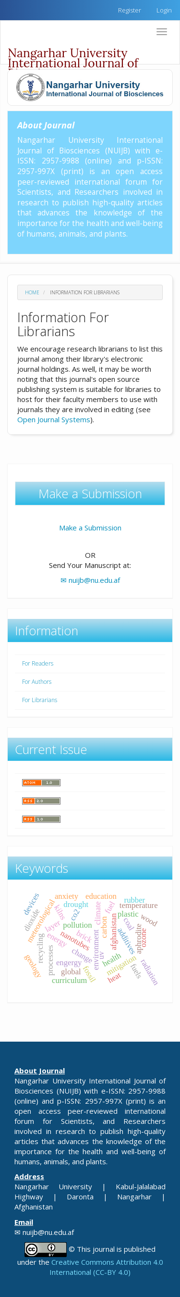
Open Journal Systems (53, 419)
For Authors (36, 682)
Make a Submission (90, 527)
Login (164, 10)
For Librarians (39, 700)
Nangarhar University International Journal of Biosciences (73, 54)
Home (32, 292)
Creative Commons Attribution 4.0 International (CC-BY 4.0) (106, 1267)
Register (129, 10)
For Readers (37, 663)
